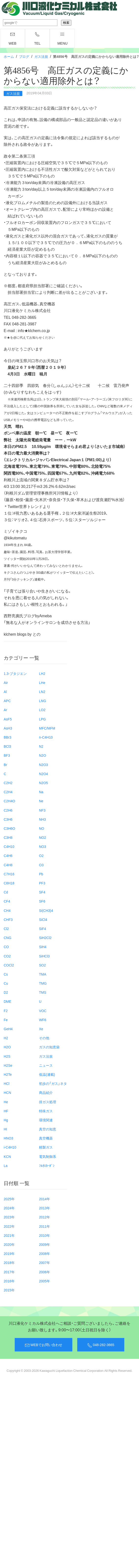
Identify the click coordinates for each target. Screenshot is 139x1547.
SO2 (42, 965)
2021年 (9, 1235)
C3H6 (8, 819)
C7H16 (9, 873)
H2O (7, 1046)
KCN (7, 1156)
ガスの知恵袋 (49, 1046)
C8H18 (9, 882)
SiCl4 (43, 919)
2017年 (9, 1271)
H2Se (8, 1065)
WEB (12, 39)
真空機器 (46, 1138)
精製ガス (46, 1147)
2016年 (9, 1280)
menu (62, 39)
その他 (44, 1037)
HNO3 (8, 1138)
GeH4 (8, 1028)
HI (5, 1128)
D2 (6, 992)
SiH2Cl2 (45, 937)
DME (7, 1001)
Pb (41, 873)
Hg (6, 1119)
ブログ (24, 56)
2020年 (9, 1244)
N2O (42, 755)
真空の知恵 (47, 1128)
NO (41, 828)
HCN (7, 1092)
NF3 (42, 810)
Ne (41, 800)
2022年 (9, 1226)
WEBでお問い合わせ (43, 1345)
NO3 (42, 846)
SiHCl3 (44, 955)
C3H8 (8, 837)
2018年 (9, 1262)
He (6, 1101)
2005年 (44, 1280)
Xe (41, 1028)
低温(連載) (47, 1074)
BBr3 (7, 737)
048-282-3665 (100, 1345)
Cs (6, 974)
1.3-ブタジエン (15, 673)
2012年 (44, 1216)
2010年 (44, 1235)
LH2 (42, 673)
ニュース (46, 1065)
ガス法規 (41, 56)
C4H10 (9, 846)
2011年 (44, 1226)
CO (6, 946)
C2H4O (9, 800)
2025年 (9, 1198)
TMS (42, 992)
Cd (6, 892)
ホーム (9, 56)
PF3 (42, 882)
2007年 (44, 1262)
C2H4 (8, 791)
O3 (41, 864)
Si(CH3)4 (46, 910)
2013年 (44, 1207)
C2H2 (8, 782)
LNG (42, 700)
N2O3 (43, 764)
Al (5, 691)
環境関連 (46, 1119)
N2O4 (43, 773)
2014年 (44, 1198)
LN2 (42, 691)
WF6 (42, 1019)
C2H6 (8, 810)
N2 (41, 746)
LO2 (42, 709)
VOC (42, 1010)
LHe (42, 682)
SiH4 (42, 946)
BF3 (7, 755)
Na (41, 791)
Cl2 (6, 928)
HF (6, 1110)
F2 (6, 1010)
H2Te (8, 1074)
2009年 (44, 1244)
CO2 (7, 955)
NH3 (42, 819)
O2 (41, 855)
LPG (42, 719)
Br (5, 764)
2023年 (9, 1216)
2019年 (9, 1253)
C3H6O (9, 828)
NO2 (42, 837)
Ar (5, 709)
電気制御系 (47, 1156)
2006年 (44, 1271)
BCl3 (7, 746)
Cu (6, 983)
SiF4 (42, 928)
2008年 (44, 1253)
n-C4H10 (46, 737)
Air (6, 682)
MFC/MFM (47, 728)
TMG (43, 983)
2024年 (9, 1207)
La (6, 1165)
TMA (42, 974)
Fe (6, 1019)
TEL (37, 39)
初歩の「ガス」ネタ (53, 1083)
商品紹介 (46, 1092)
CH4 (7, 910)
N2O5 (43, 782)
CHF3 (8, 919)
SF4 (42, 892)
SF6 (42, 901)
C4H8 (8, 864)
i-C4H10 (10, 1147)
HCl (6, 1083)
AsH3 (8, 728)
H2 (6, 1037)
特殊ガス (46, 1110)
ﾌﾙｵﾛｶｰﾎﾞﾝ (46, 1165)
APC (7, 700)
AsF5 (8, 719)
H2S (7, 1056)
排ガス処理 (47, 1101)
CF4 (7, 901)
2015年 (9, 1289)
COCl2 (9, 965)
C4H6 (8, 855)
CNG (7, 937)
